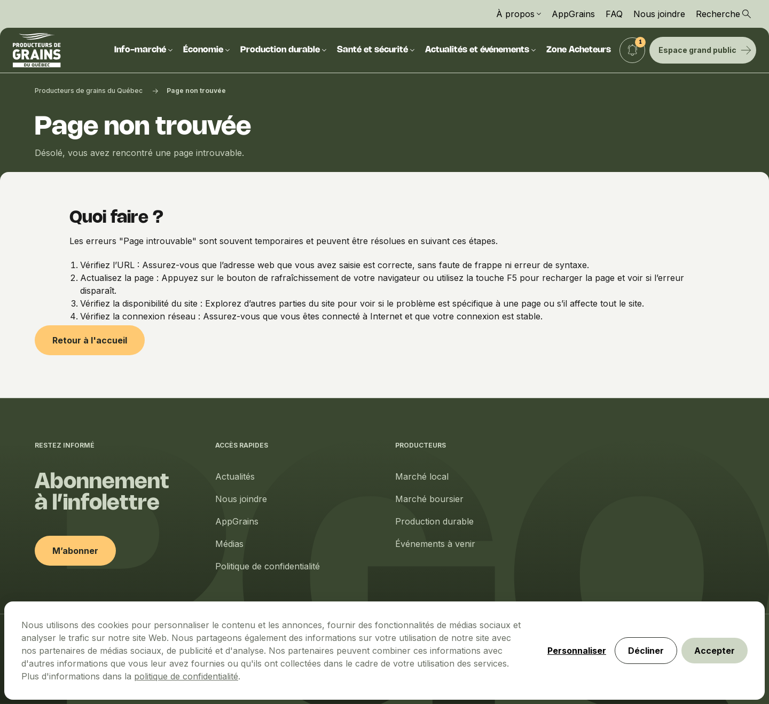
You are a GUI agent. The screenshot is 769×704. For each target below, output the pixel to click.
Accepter (714, 650)
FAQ (614, 14)
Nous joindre (659, 14)
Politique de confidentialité (267, 566)
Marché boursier (429, 499)
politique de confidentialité (186, 676)
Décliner (646, 650)
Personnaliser (576, 650)
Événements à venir (435, 543)
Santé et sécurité (375, 50)
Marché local (422, 476)
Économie (206, 50)
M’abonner (75, 550)
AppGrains (573, 14)
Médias (229, 543)
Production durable (283, 50)
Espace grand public (704, 49)
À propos (518, 14)
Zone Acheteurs (578, 50)
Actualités (235, 476)
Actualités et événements (480, 50)
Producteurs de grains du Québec (89, 91)
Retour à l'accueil (89, 340)
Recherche (723, 14)
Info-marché (143, 50)
